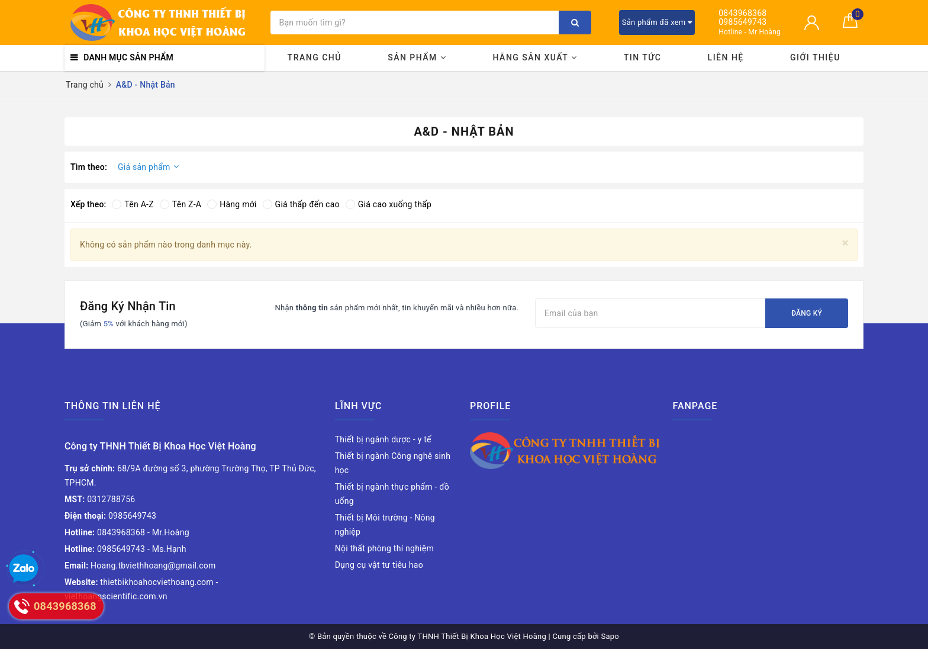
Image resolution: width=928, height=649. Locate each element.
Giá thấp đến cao (301, 204)
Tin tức (643, 57)
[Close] (845, 243)
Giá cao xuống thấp (388, 204)
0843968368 (742, 13)
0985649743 (742, 22)
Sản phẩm (417, 57)
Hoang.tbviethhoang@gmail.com (140, 565)
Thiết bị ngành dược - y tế (383, 439)
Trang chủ (314, 57)
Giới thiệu (815, 57)
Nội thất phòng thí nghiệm (384, 548)
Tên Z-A (180, 204)
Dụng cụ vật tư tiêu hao (379, 565)
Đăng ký (806, 313)
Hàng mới (231, 204)
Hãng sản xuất (535, 57)
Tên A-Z (132, 204)
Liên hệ (726, 57)
